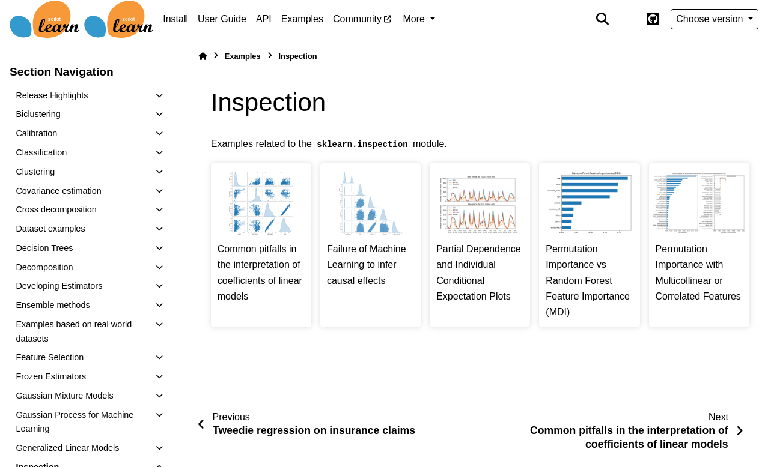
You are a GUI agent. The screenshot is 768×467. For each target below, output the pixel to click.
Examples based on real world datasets (74, 331)
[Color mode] (627, 19)
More (415, 19)
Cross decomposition (56, 209)
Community (357, 19)
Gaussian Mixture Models (64, 395)
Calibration (36, 133)
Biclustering (38, 114)
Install (175, 19)
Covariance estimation (58, 191)
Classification (41, 152)
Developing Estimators (59, 286)
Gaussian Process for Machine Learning (74, 422)
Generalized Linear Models (67, 448)
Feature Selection (50, 357)
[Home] (202, 56)
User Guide (222, 19)
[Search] (603, 19)
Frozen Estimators (51, 376)
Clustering (35, 171)
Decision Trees (44, 248)
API (264, 19)
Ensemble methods (53, 305)
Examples (302, 19)
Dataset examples (50, 229)
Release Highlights (52, 95)
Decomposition (44, 267)
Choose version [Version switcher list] (711, 19)
